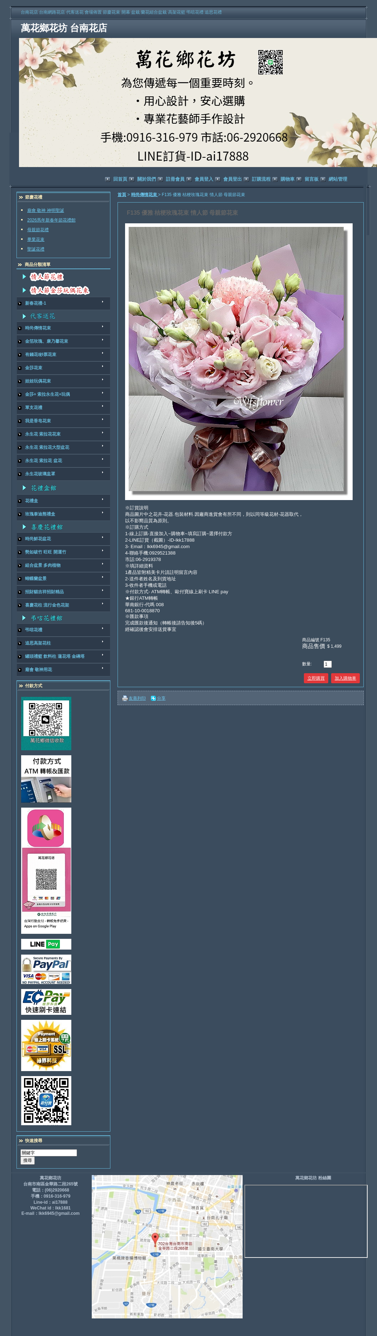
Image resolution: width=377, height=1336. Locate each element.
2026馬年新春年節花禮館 (51, 220)
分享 (161, 698)
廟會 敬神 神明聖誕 (45, 210)
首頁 (122, 194)
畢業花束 (35, 239)
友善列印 (137, 698)
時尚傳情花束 (144, 194)
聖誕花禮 (35, 249)
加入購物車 (345, 678)
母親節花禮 (38, 229)
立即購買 (316, 678)
